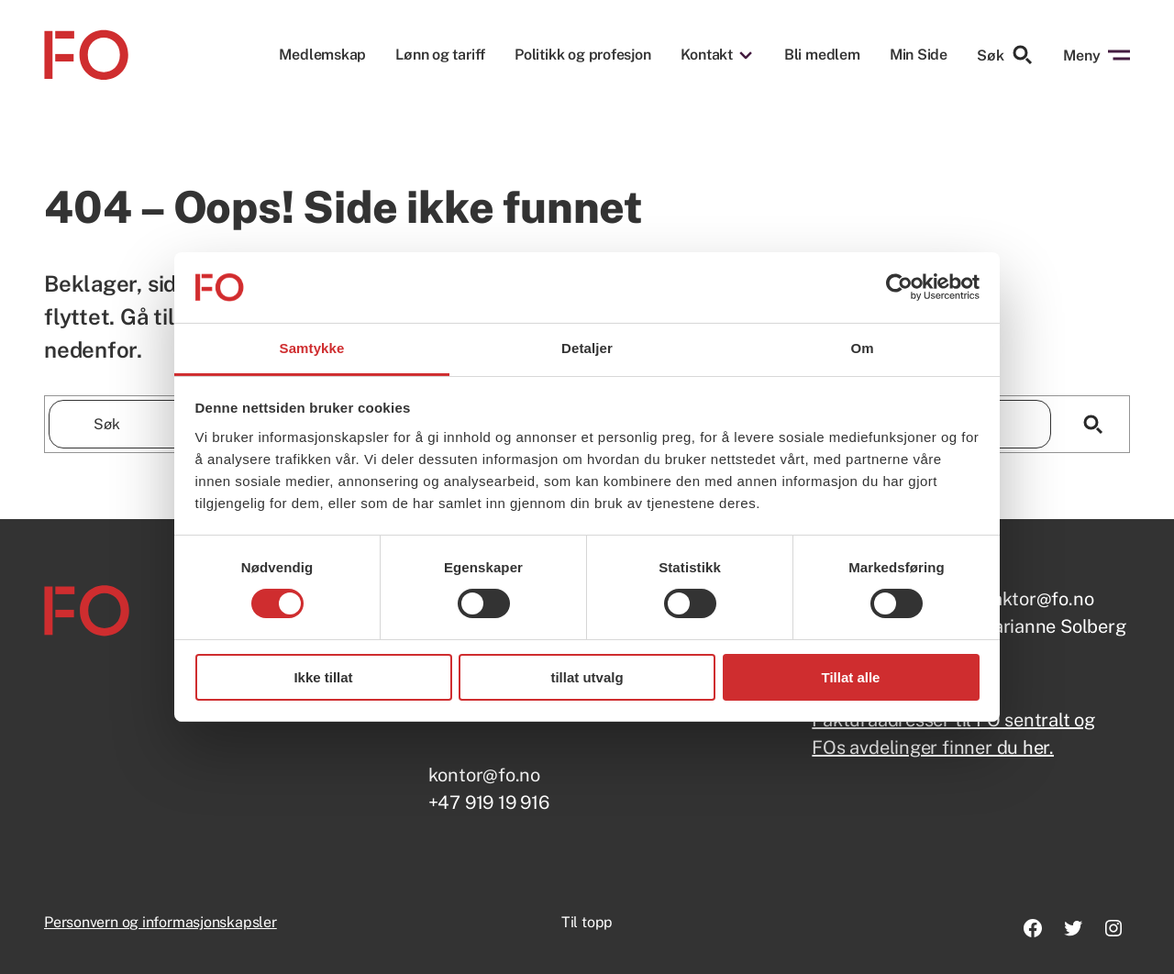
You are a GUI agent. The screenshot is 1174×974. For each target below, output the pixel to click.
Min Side (918, 54)
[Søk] (1092, 424)
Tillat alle (851, 677)
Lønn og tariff (440, 55)
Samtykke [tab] (312, 348)
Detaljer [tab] (587, 348)
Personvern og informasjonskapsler (160, 922)
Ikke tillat (323, 677)
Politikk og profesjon (582, 55)
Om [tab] (861, 348)
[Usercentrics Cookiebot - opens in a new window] (899, 287)
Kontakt (707, 55)
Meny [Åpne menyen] (1096, 55)
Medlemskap (322, 55)
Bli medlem (822, 55)
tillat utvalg (586, 677)
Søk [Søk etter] (1005, 55)
